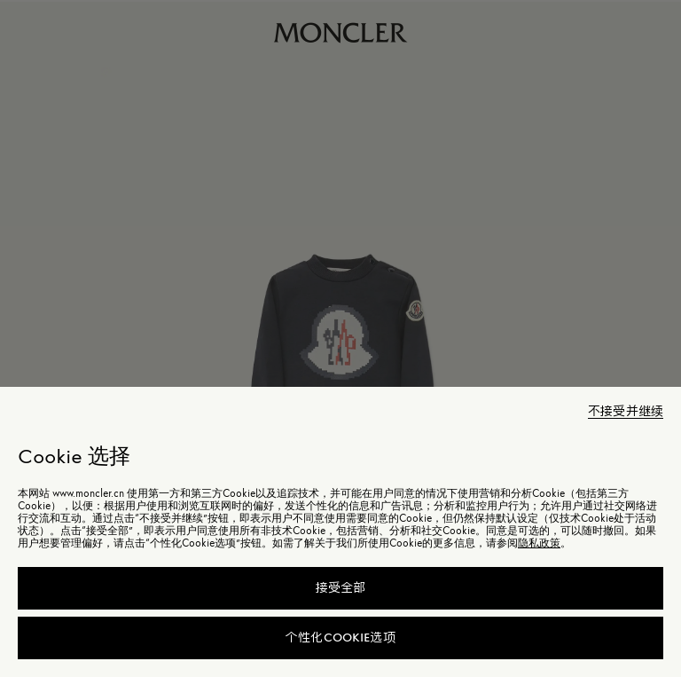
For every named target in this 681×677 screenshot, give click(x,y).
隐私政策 (539, 543)
